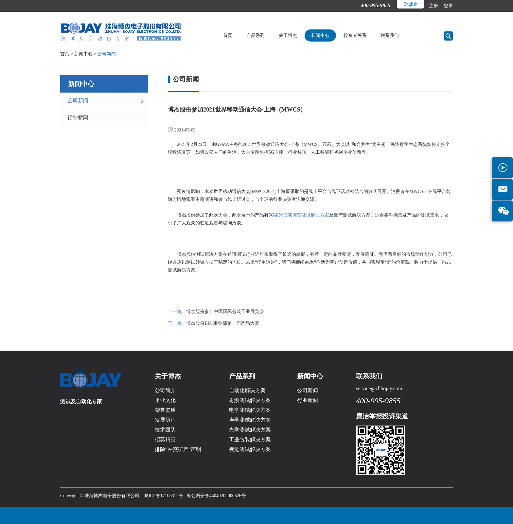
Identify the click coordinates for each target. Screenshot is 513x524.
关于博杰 (288, 35)
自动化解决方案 (247, 390)
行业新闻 (77, 117)
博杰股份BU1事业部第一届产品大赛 (222, 323)
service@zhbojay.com (379, 388)
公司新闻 (106, 53)
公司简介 (165, 390)
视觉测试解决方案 (250, 449)
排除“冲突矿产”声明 (178, 449)
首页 (227, 35)
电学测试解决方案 (250, 410)
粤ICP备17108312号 (163, 495)
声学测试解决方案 (250, 420)
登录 (448, 5)
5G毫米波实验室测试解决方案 (299, 215)
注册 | (435, 5)
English (410, 4)
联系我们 (389, 35)
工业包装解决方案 (250, 439)
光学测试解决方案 (250, 429)
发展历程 (165, 420)
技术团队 (165, 429)
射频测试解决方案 (250, 400)
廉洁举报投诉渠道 (382, 416)
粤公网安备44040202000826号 (216, 495)
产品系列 (255, 35)
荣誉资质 (165, 410)
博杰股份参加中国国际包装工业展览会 (225, 311)
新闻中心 (320, 35)
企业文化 (165, 400)
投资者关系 (355, 35)
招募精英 (165, 439)
